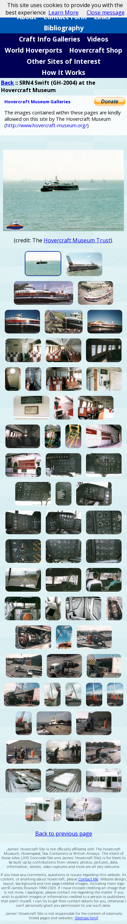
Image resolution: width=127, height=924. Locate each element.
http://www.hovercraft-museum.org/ (46, 125)
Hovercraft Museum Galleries (37, 102)
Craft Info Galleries (49, 39)
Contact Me (88, 879)
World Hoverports (33, 50)
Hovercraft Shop (95, 50)
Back (7, 82)
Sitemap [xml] (86, 918)
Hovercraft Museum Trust (77, 240)
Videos (97, 39)
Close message (106, 12)
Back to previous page (63, 833)
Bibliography (64, 27)
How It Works (63, 72)
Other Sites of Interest (64, 61)
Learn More (63, 12)
